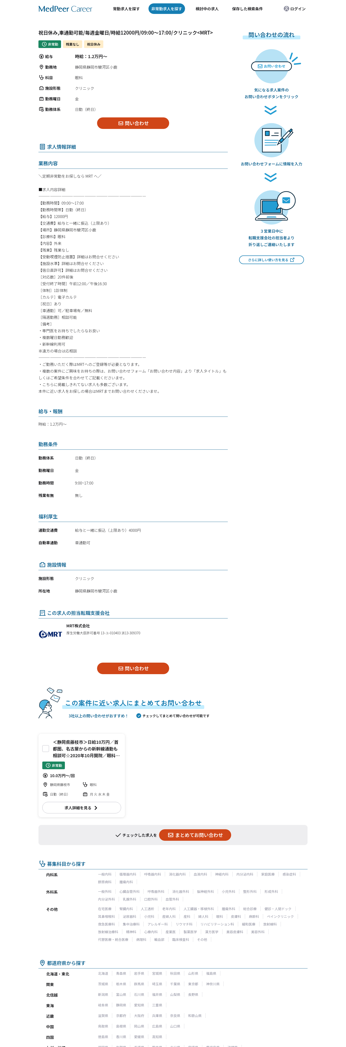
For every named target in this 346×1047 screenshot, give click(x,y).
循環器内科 (127, 874)
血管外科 (172, 899)
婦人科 (203, 916)
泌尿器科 (129, 916)
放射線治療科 (108, 931)
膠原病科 (104, 881)
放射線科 (270, 924)
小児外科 (228, 891)
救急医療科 (106, 924)
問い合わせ (133, 123)
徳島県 (103, 1036)
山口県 (175, 1026)
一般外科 (104, 891)
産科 (187, 916)
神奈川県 (213, 983)
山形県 (193, 973)
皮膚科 (236, 916)
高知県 (157, 1036)
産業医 (171, 931)
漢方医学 (211, 931)
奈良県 (175, 1015)
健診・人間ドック (278, 908)
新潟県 (103, 994)
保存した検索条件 (247, 9)
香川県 (121, 1036)
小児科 (149, 916)
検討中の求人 (207, 9)
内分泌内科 (244, 874)
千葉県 (175, 983)
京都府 (121, 1015)
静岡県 (121, 1005)
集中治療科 (131, 924)
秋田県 (175, 973)
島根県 (121, 1026)
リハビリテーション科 (217, 924)
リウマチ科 (184, 924)
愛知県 (139, 1005)
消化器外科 (180, 891)
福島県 (211, 973)
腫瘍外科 (228, 908)
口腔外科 (151, 899)
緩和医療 (248, 924)
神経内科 (222, 874)
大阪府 (139, 1015)
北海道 (103, 973)
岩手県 (139, 973)
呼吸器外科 (156, 891)
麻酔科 (254, 916)
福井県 (157, 994)
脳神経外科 (205, 891)
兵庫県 (157, 1015)
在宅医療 (104, 908)
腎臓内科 (126, 908)
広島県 (157, 1026)
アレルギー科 (158, 924)
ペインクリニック (280, 916)
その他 (202, 939)
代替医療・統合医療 (113, 939)
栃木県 (121, 983)
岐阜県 (103, 1005)
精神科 (131, 931)
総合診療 (250, 908)
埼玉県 (157, 983)
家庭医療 (268, 874)
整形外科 (250, 891)
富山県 (121, 994)
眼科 (219, 916)
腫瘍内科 (126, 881)
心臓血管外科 (129, 891)
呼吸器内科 (152, 874)
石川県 (139, 994)
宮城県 (157, 973)
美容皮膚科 (234, 931)
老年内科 (169, 908)
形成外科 (271, 891)
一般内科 (104, 874)
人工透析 (147, 908)
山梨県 (175, 994)
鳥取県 (103, 1026)
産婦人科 (169, 916)
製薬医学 (190, 931)
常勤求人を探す (126, 9)
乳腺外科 (129, 899)
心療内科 (151, 931)
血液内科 (200, 874)
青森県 (121, 973)
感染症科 (289, 874)
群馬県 (139, 983)
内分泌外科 (106, 899)
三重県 (157, 1005)
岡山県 (139, 1026)
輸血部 (159, 939)
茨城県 (103, 983)
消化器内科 (177, 874)
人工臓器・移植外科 (199, 908)
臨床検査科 (180, 939)
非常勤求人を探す (166, 9)
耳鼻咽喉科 (106, 916)
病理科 (141, 939)
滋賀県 (103, 1015)
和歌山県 (195, 1015)
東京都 (193, 983)
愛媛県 (139, 1036)
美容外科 (258, 931)
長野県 (193, 994)
